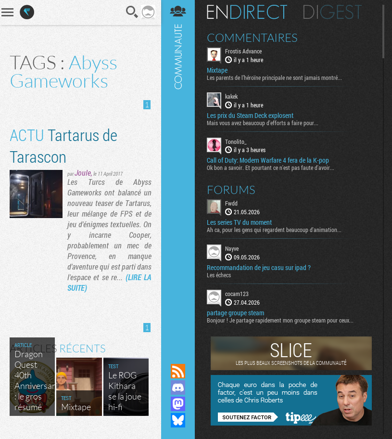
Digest (332, 12)
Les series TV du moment (239, 222)
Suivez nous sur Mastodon (178, 404)
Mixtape (217, 70)
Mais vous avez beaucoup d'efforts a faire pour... (262, 123)
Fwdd (231, 203)
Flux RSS (178, 371)
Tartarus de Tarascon (63, 145)
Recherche (132, 12)
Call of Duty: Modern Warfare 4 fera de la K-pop (268, 160)
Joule (83, 173)
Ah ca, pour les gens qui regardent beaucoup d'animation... (274, 229)
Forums (231, 189)
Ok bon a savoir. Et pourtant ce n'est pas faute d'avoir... (270, 167)
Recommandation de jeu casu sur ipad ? (259, 267)
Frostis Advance (243, 51)
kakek (231, 96)
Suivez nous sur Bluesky (178, 420)
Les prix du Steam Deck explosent (250, 115)
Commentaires (252, 37)
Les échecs (219, 275)
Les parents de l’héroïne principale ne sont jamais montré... (274, 77)
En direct (247, 12)
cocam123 (237, 293)
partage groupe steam (235, 313)
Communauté (178, 172)
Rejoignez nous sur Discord (178, 387)
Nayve (232, 248)
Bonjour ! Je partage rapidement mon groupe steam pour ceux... (280, 320)
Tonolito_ (236, 141)
